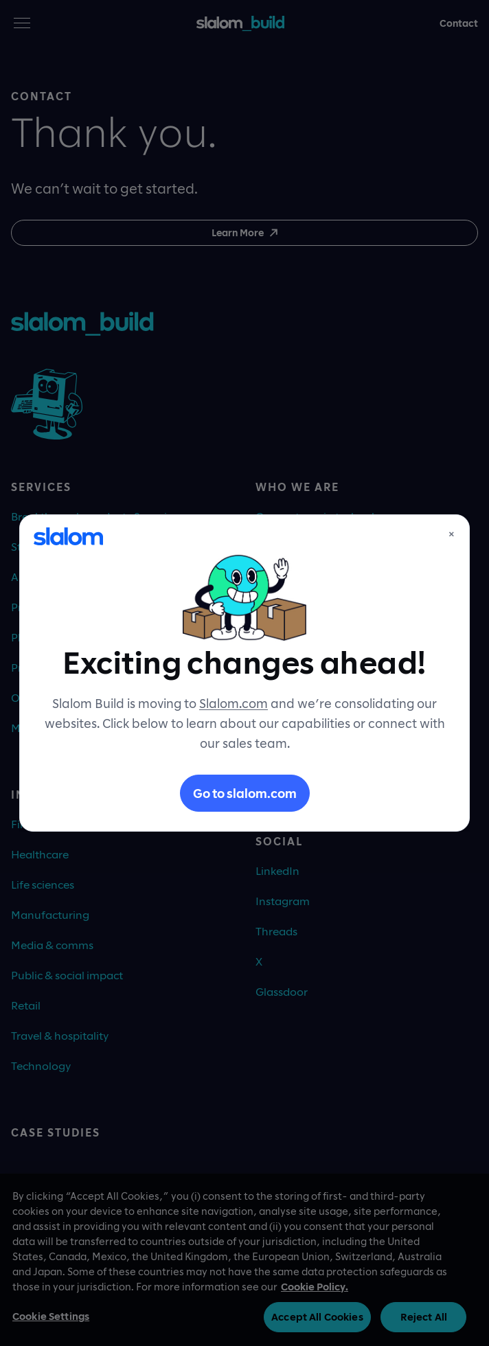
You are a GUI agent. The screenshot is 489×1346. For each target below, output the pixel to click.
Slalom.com (233, 703)
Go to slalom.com (245, 793)
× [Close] (451, 533)
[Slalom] (68, 536)
